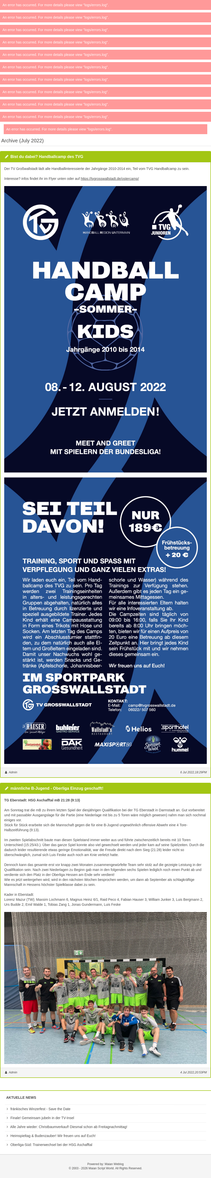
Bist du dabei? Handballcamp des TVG (46, 157)
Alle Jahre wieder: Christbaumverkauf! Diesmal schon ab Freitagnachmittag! (66, 1127)
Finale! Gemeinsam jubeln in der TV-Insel (39, 1118)
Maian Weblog (114, 1164)
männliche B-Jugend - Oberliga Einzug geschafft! (56, 788)
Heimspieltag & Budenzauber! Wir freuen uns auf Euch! (50, 1136)
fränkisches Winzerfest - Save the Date (37, 1109)
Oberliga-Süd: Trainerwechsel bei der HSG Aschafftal (48, 1145)
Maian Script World (101, 1168)
